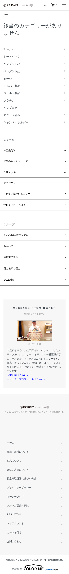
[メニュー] (64, 5)
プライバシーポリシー (19, 487)
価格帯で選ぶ (10, 257)
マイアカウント (15, 523)
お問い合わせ (14, 541)
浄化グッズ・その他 (14, 204)
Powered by (34, 567)
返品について (14, 460)
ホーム (6, 14)
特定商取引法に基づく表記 (21, 478)
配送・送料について (18, 451)
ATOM (17, 514)
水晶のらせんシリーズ (15, 161)
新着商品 (8, 246)
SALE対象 (9, 279)
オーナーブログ (15, 496)
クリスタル (9, 172)
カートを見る (14, 532)
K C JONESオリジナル (15, 234)
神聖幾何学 (9, 150)
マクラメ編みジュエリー (16, 193)
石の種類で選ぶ (11, 268)
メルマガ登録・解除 (18, 505)
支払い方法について (18, 469)
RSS (9, 514)
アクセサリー (10, 182)
